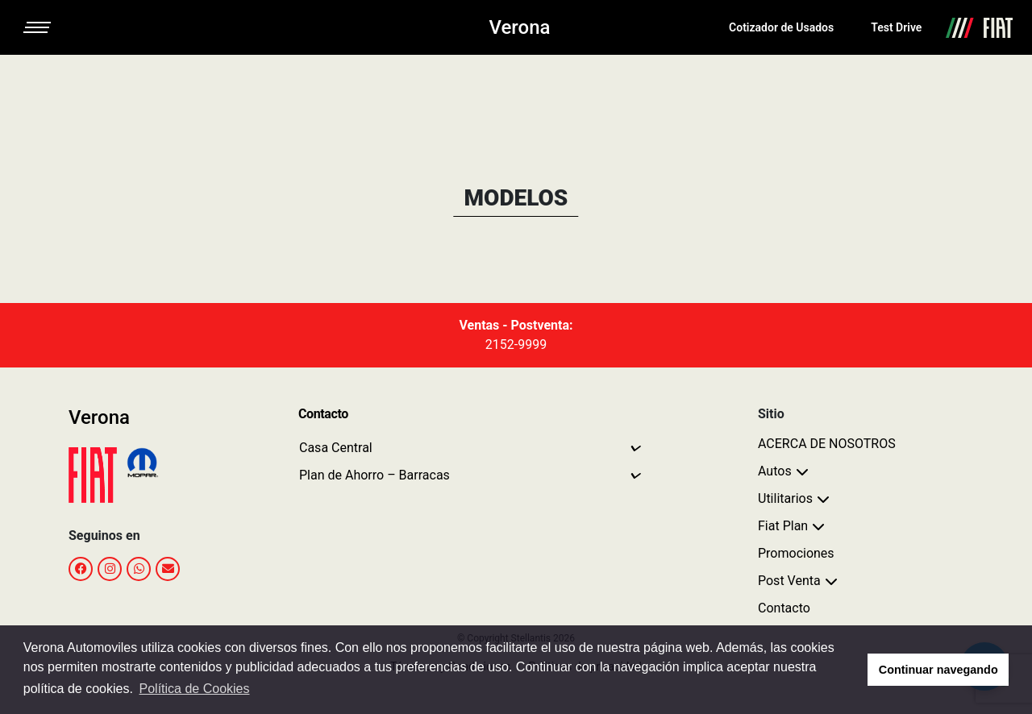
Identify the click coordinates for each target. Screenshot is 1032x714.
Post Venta (789, 580)
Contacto (784, 608)
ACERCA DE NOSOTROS (827, 443)
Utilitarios (785, 498)
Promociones (796, 553)
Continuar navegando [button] (938, 669)
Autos (775, 471)
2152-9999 (516, 344)
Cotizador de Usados (781, 27)
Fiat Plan (783, 525)
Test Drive (896, 27)
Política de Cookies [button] (194, 688)
